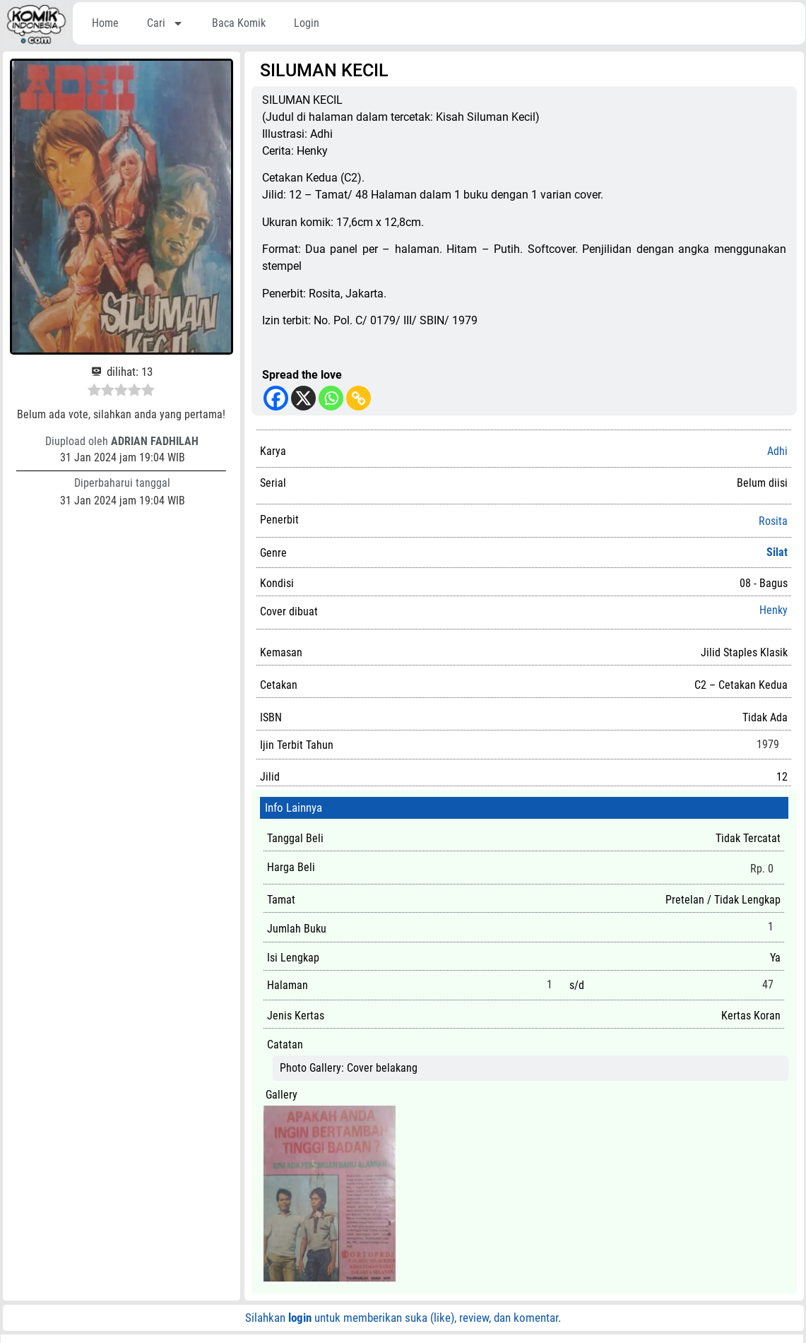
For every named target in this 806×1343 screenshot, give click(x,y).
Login (306, 23)
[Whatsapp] (331, 398)
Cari (165, 23)
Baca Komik (239, 23)
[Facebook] (275, 398)
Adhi (777, 451)
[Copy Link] (358, 398)
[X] (303, 398)
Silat (777, 552)
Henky (773, 610)
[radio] (94, 392)
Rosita (773, 521)
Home (105, 23)
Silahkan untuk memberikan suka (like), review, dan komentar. (403, 1318)
